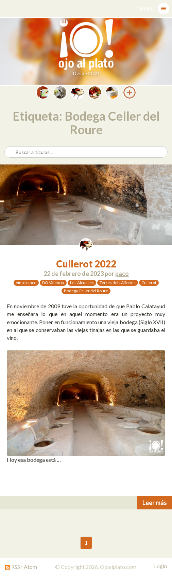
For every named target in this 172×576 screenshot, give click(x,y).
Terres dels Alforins (118, 282)
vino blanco (26, 282)
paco (122, 273)
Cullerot (148, 282)
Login (160, 566)
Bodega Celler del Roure (86, 290)
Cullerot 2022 (86, 263)
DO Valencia (53, 282)
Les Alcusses (82, 282)
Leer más (154, 502)
